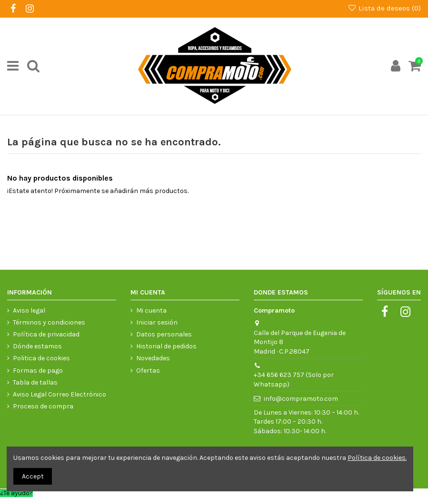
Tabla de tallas (35, 382)
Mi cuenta (151, 310)
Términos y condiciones (49, 322)
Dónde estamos (37, 346)
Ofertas (148, 370)
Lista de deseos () (384, 8)
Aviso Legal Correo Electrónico (59, 394)
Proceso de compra (43, 406)
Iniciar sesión (157, 322)
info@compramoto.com (301, 399)
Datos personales (164, 334)
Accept (33, 476)
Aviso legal (29, 310)
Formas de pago (38, 370)
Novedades (153, 358)
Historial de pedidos (166, 346)
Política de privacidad (46, 334)
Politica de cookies (41, 358)
